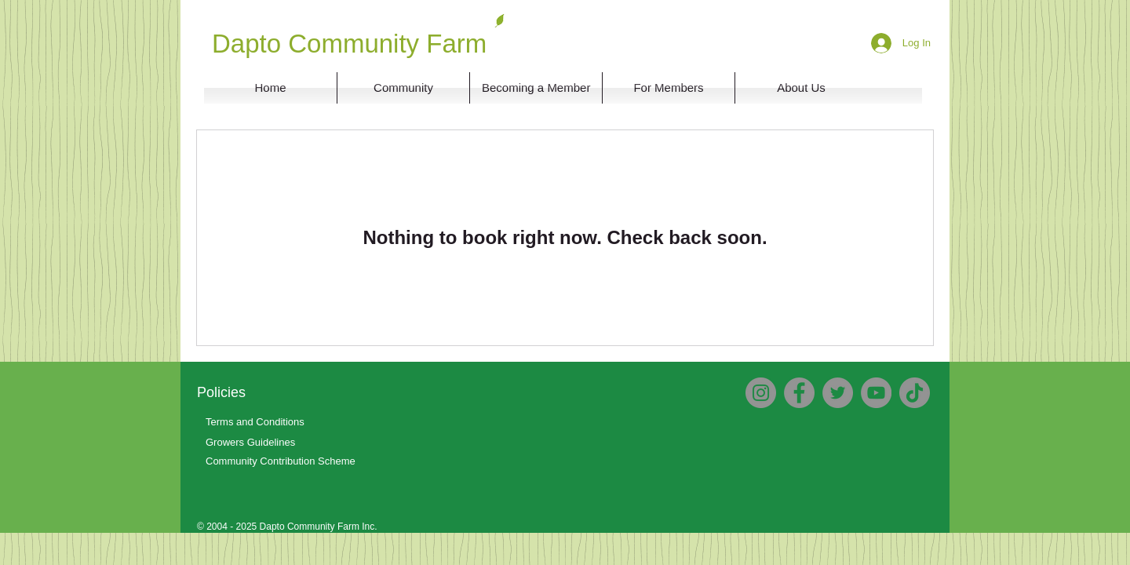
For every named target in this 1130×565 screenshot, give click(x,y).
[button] (801, 88)
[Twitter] (837, 392)
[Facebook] (799, 392)
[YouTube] (876, 392)
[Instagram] (760, 392)
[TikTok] (914, 392)
